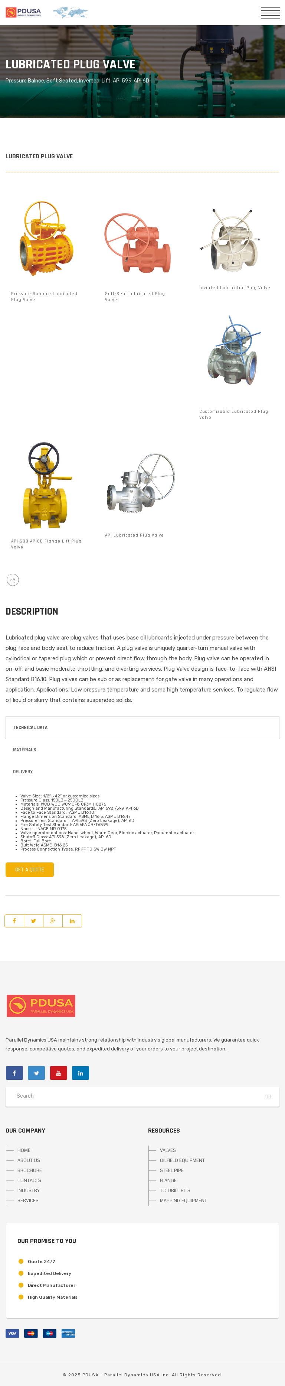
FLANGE (168, 1180)
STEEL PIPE (172, 1170)
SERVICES (28, 1200)
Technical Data (30, 728)
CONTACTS (29, 1180)
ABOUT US (28, 1160)
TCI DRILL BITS (175, 1190)
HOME (23, 1150)
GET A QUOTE (29, 869)
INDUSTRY (28, 1190)
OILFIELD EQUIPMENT (182, 1160)
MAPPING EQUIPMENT (183, 1200)
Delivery (23, 772)
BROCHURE (29, 1170)
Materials (24, 750)
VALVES (168, 1150)
